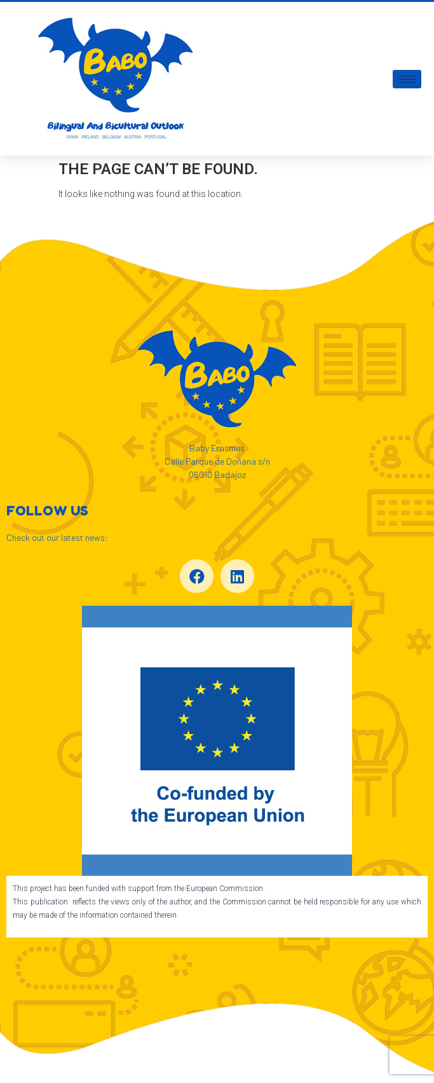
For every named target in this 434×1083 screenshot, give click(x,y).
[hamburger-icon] (407, 79)
